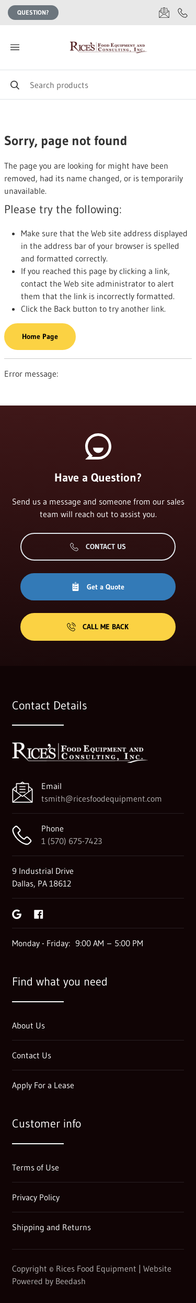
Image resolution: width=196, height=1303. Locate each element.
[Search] (98, 84)
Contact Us (98, 546)
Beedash (70, 1281)
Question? (33, 12)
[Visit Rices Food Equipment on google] (16, 913)
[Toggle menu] (14, 47)
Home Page (40, 336)
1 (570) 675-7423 (71, 841)
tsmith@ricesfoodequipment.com (101, 798)
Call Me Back (98, 626)
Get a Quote (97, 587)
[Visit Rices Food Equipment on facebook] (38, 913)
